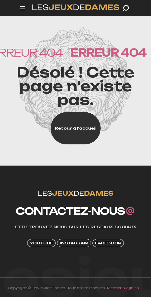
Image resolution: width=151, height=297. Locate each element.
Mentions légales (123, 288)
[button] (125, 8)
